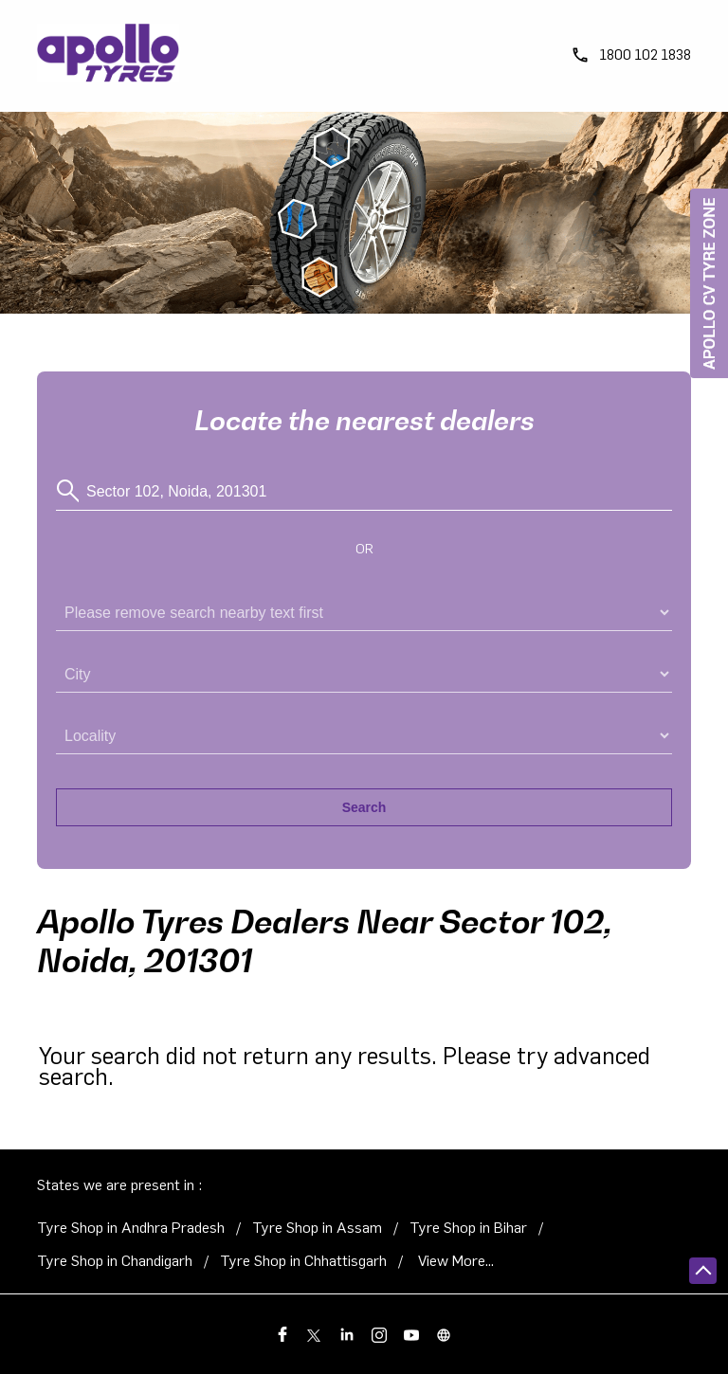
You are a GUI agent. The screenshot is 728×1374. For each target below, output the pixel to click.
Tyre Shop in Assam (317, 1228)
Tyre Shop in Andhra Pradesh (131, 1228)
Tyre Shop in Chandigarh (114, 1261)
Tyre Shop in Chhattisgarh (303, 1261)
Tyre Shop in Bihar (468, 1228)
